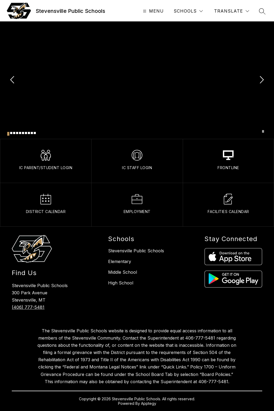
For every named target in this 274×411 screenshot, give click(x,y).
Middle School (122, 272)
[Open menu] (153, 11)
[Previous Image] (12, 80)
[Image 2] (11, 133)
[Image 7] (26, 133)
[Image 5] (20, 133)
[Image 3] (14, 133)
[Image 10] (35, 133)
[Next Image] (261, 80)
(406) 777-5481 (28, 307)
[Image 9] (32, 133)
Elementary (119, 261)
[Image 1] (8, 134)
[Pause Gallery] (263, 131)
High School (120, 283)
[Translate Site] (231, 11)
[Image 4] (17, 133)
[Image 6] (23, 133)
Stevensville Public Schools (136, 250)
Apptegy (148, 403)
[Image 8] (29, 133)
